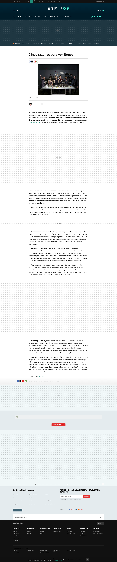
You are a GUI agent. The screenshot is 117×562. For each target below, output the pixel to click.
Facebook (94, 17)
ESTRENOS (28, 16)
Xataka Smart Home (17, 538)
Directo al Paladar (57, 531)
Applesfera (15, 535)
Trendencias (82, 531)
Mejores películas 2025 (39, 484)
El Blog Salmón (96, 531)
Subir (99, 523)
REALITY (37, 16)
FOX (52, 381)
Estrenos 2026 (49, 484)
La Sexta (46, 381)
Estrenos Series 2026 (59, 484)
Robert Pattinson (70, 43)
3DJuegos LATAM (30, 550)
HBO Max (31, 501)
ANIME (45, 16)
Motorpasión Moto (71, 533)
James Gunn (44, 43)
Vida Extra (29, 533)
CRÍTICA (20, 16)
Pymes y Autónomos (98, 533)
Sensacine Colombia (44, 552)
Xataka (15, 531)
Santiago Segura (35, 43)
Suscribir (86, 496)
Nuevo (99, 11)
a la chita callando (35, 122)
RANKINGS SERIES (67, 16)
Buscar (100, 517)
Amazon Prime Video (18, 501)
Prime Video (96, 43)
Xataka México (16, 550)
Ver (59, 424)
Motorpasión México (71, 550)
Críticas (46, 494)
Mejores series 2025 (27, 484)
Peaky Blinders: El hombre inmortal (56, 43)
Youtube (100, 17)
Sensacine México (44, 550)
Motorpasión (69, 531)
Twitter (103, 17)
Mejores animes (81, 484)
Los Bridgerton (48, 501)
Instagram (92, 17)
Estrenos (15, 494)
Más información (58, 560)
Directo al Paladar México (57, 551)
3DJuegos (29, 531)
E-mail (37, 61)
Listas (46, 498)
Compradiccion (83, 535)
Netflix (89, 43)
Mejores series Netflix (70, 484)
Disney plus (16, 498)
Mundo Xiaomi (16, 540)
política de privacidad (78, 499)
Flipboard (97, 17)
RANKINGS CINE (54, 16)
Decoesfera (82, 533)
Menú (17, 11)
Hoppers (15, 504)
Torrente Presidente (50, 504)
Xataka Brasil (16, 552)
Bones (41, 376)
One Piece (27, 43)
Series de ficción (38, 381)
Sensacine (42, 531)
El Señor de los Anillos (81, 43)
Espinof (59, 8)
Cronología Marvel (91, 484)
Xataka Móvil (16, 533)
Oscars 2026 (32, 504)
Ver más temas (18, 510)
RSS (79, 509)
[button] (38, 104)
